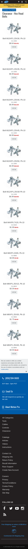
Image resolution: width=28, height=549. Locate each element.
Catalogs (5, 437)
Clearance (6, 431)
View (14, 47)
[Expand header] (2, 2)
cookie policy (4, 369)
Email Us (9, 391)
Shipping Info (7, 457)
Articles (5, 440)
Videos (5, 444)
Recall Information (9, 463)
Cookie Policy (7, 486)
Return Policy (7, 460)
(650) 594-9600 (12, 378)
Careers (5, 476)
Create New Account (10, 470)
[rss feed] (4, 515)
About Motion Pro (12, 407)
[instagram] (22, 509)
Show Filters (9, 10)
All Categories (7, 418)
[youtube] (17, 509)
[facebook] (4, 509)
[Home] (6, 2)
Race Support (7, 467)
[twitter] (11, 509)
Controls (5, 428)
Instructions (6, 447)
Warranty (5, 489)
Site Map (5, 493)
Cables (5, 424)
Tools (4, 421)
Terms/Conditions (9, 483)
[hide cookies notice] (26, 371)
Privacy (5, 480)
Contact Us (6, 453)
